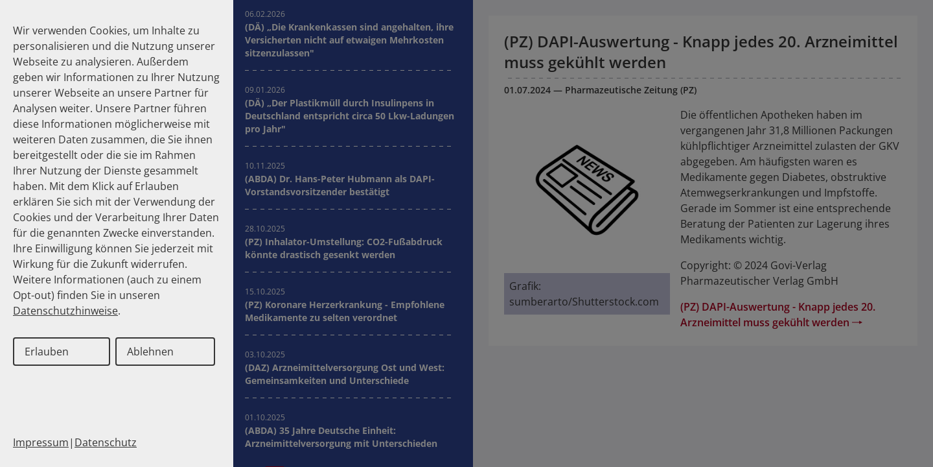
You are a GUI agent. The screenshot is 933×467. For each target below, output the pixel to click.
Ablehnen (150, 351)
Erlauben (47, 351)
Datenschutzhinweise (65, 311)
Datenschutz (106, 442)
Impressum (41, 442)
